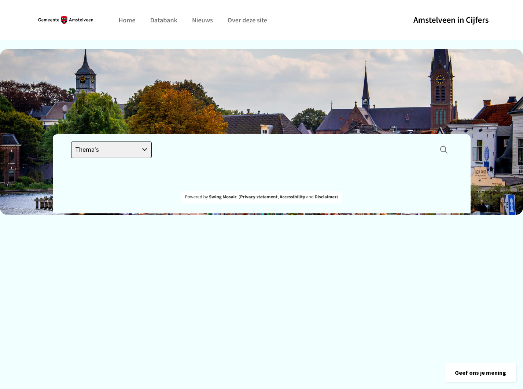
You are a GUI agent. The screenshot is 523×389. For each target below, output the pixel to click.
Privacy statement (258, 197)
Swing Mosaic (223, 197)
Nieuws (202, 20)
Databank (163, 20)
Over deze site (247, 20)
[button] (480, 372)
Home (127, 20)
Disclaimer (325, 197)
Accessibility (292, 197)
